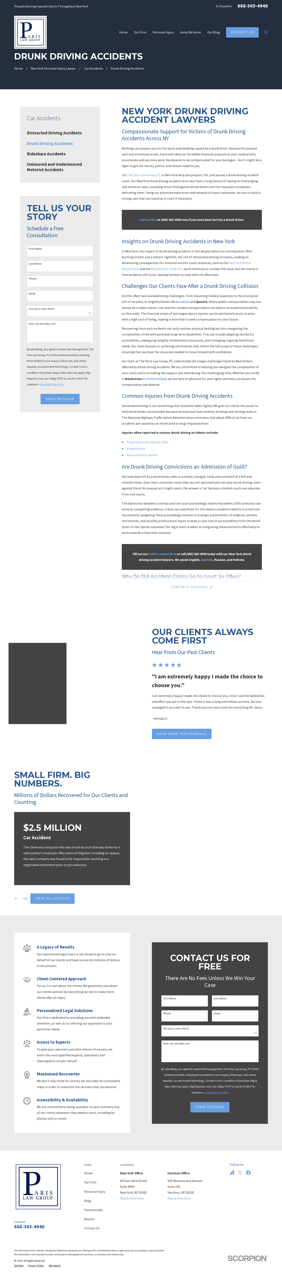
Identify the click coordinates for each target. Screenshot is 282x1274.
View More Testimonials (188, 731)
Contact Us (242, 32)
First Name (35, 249)
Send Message (60, 399)
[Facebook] (248, 1168)
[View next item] (18, 894)
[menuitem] (60, 133)
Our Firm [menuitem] (140, 32)
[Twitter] (240, 1168)
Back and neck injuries (142, 455)
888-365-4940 (253, 5)
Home (88, 1169)
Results (89, 1214)
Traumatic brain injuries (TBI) (147, 442)
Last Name (35, 263)
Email (32, 293)
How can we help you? (42, 324)
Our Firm (90, 1178)
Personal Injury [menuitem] (163, 32)
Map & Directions (132, 1194)
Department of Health (166, 269)
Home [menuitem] (123, 32)
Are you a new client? (42, 309)
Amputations (136, 449)
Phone (33, 278)
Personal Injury (94, 1187)
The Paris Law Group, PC (144, 175)
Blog (87, 1196)
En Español (224, 6)
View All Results (46, 894)
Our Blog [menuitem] (213, 32)
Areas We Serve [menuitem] (190, 32)
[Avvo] (232, 1168)
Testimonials (93, 1205)
